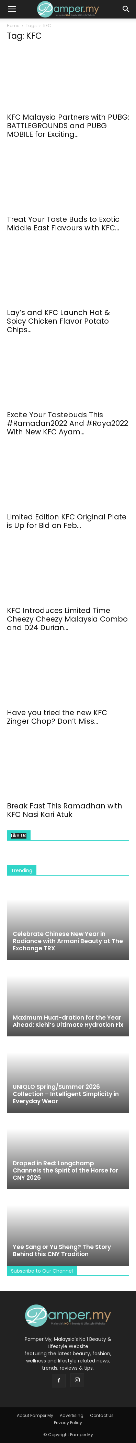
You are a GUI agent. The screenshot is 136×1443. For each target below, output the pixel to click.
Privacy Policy (68, 1423)
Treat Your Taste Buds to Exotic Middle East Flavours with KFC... (63, 223)
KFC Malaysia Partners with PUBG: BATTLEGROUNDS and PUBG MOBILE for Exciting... (68, 125)
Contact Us (102, 1415)
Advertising (71, 1415)
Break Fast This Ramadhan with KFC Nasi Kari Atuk (64, 810)
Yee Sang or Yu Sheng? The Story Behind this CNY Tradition (62, 1250)
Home (13, 25)
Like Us (18, 836)
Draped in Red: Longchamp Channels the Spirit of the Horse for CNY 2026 (65, 1170)
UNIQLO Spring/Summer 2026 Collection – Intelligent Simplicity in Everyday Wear (66, 1094)
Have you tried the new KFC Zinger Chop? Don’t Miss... (57, 717)
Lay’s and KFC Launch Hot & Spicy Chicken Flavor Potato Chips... (58, 321)
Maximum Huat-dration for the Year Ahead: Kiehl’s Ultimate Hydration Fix (68, 1021)
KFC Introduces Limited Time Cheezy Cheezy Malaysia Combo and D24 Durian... (67, 619)
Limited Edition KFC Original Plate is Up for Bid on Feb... (66, 521)
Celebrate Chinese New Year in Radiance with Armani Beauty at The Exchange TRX (68, 941)
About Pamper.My (35, 1415)
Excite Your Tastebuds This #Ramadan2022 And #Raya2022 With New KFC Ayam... (67, 423)
